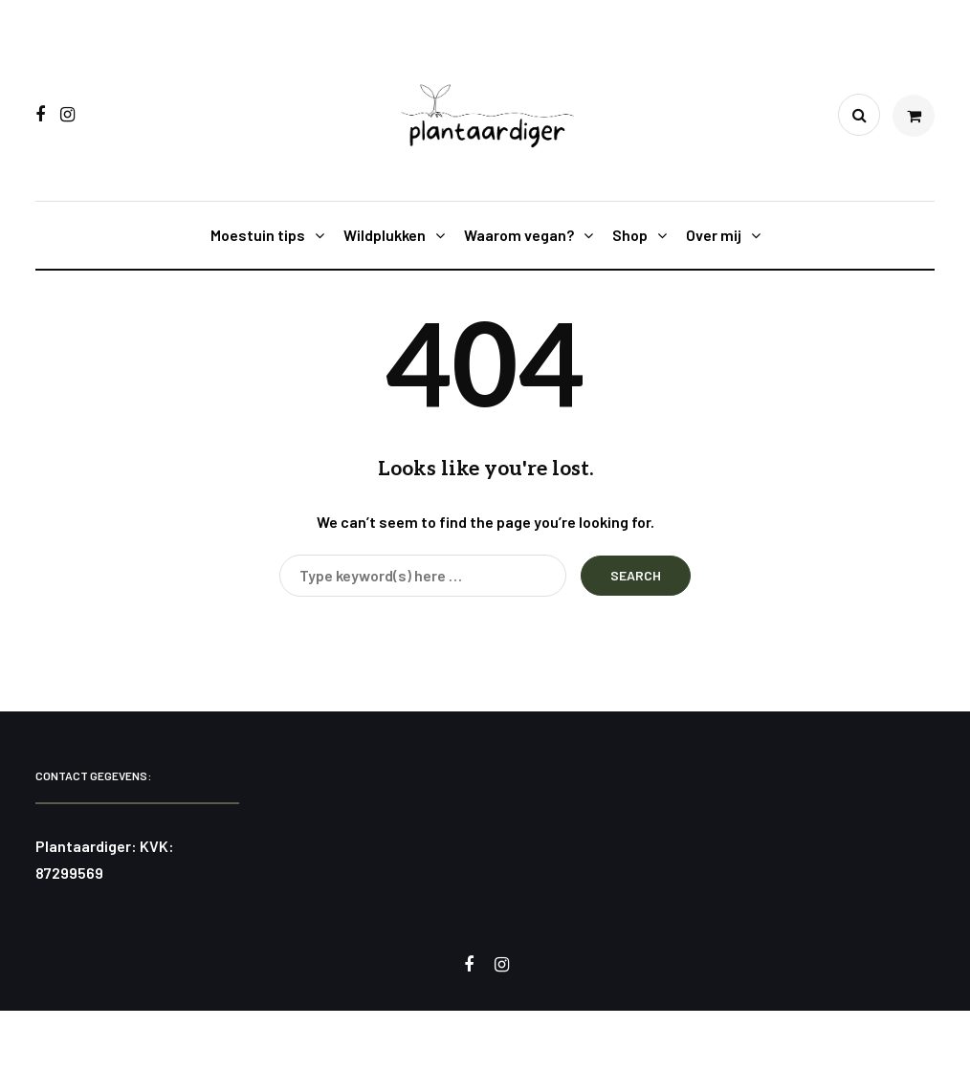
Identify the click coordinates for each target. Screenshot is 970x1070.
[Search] (422, 576)
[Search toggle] (859, 115)
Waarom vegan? (519, 235)
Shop (630, 235)
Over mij (713, 235)
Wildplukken (384, 235)
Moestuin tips (257, 235)
